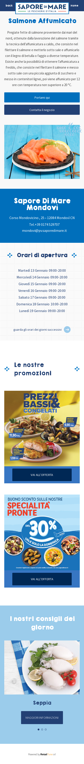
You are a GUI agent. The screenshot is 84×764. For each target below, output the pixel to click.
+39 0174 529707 (47, 224)
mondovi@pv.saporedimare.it (44, 230)
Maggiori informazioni (42, 718)
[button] (67, 329)
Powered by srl (42, 754)
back (9, 5)
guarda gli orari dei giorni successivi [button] (37, 330)
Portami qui (42, 98)
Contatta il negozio (42, 110)
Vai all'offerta (42, 475)
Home (74, 5)
